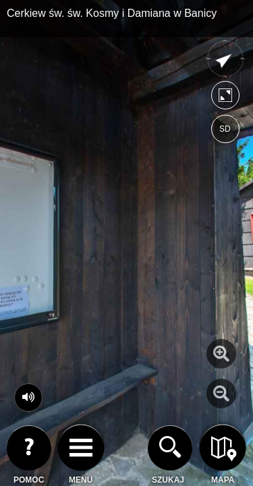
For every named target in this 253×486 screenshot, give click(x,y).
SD (225, 129)
